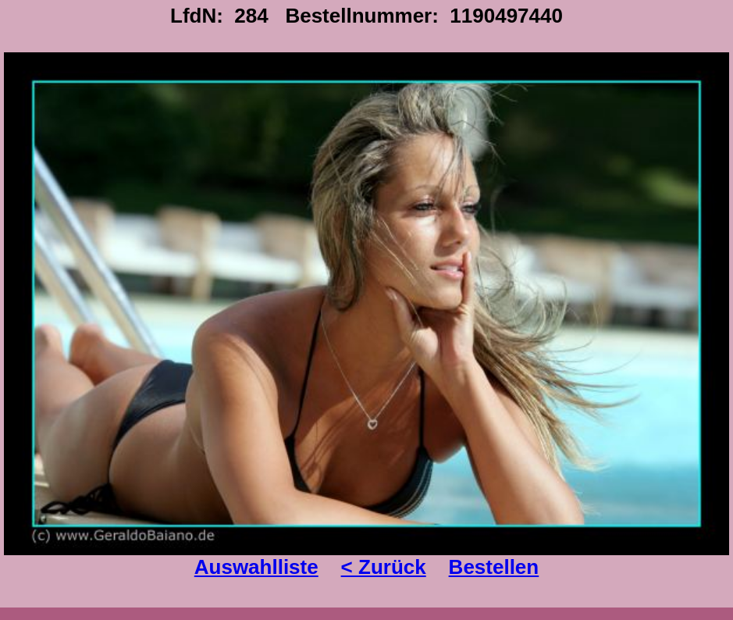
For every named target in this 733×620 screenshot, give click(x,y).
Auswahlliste (256, 567)
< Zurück (383, 567)
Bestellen (494, 567)
